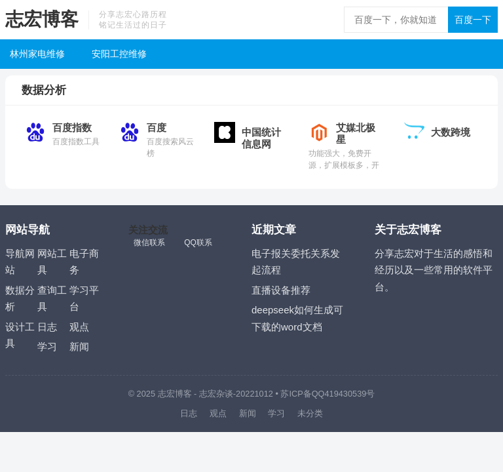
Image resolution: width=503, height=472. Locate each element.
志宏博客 (42, 19)
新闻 (79, 346)
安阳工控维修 (119, 54)
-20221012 (253, 394)
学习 (47, 346)
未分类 (310, 413)
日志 (47, 326)
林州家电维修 (37, 54)
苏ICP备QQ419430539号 (327, 394)
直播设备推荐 (281, 290)
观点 (79, 326)
